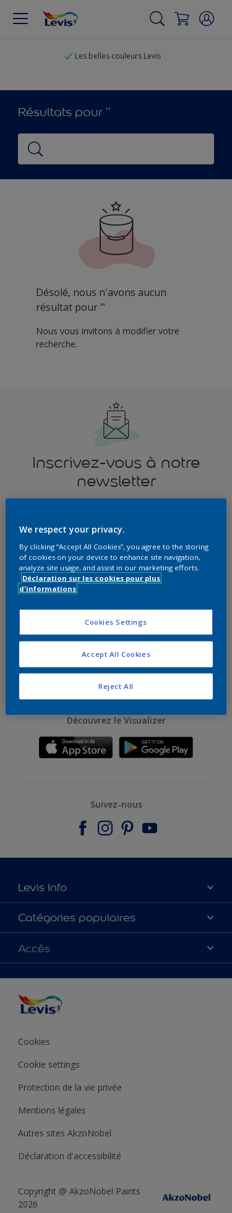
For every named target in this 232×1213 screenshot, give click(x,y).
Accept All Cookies (116, 654)
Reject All (116, 686)
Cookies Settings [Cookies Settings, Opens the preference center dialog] (116, 622)
